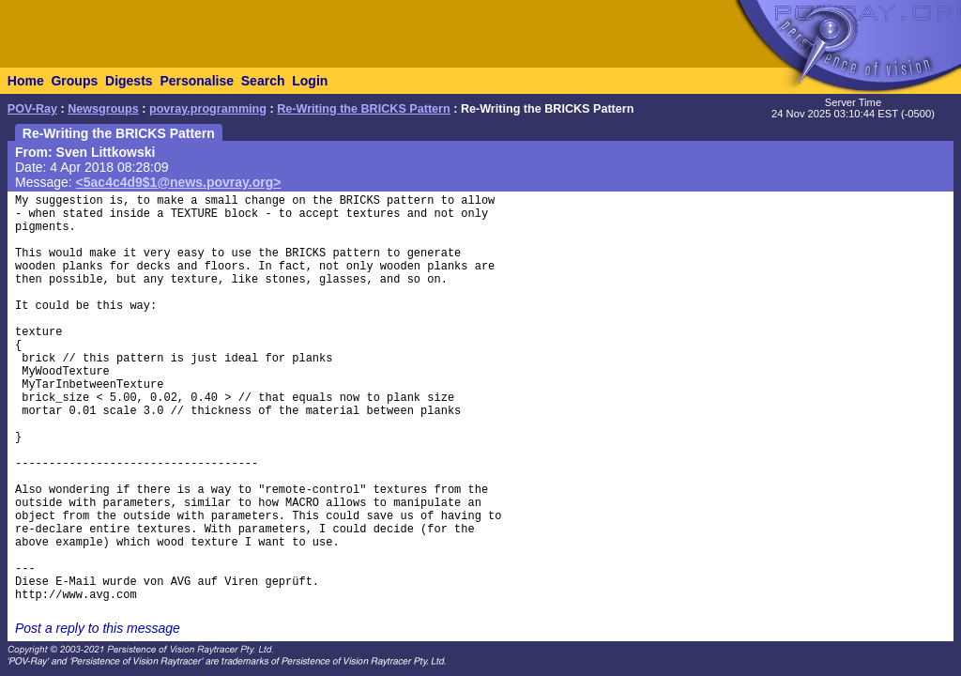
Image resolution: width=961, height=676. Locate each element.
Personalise (197, 80)
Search (263, 80)
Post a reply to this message (97, 628)
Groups (74, 80)
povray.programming (208, 108)
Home (26, 80)
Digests (129, 80)
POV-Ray (32, 108)
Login (310, 80)
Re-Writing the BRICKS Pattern (363, 108)
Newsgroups (103, 108)
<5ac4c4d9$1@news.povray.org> (179, 182)
